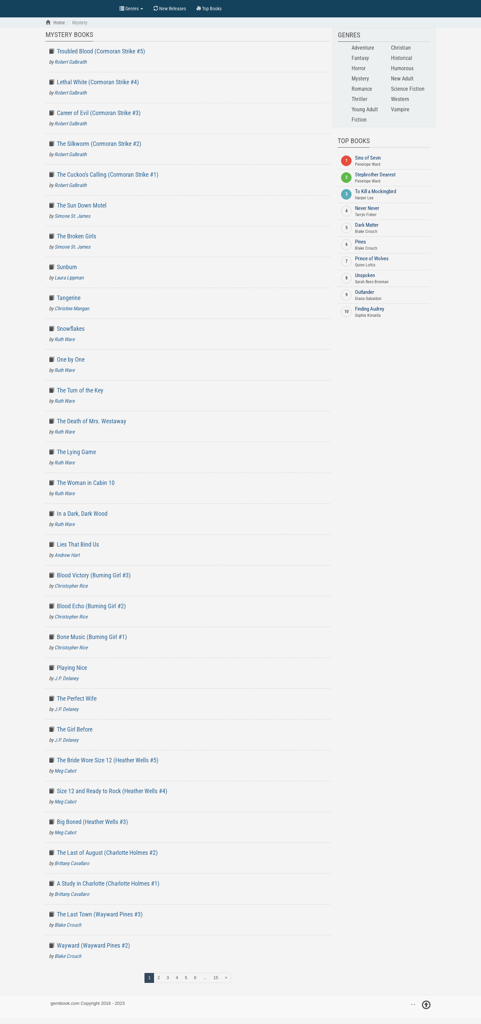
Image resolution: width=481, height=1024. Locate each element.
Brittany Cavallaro (71, 863)
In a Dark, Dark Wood (82, 513)
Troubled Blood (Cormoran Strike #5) (101, 51)
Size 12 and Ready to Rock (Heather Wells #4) (112, 791)
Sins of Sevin (368, 158)
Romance (362, 89)
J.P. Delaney (66, 678)
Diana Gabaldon (368, 298)
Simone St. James (72, 216)
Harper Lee (364, 198)
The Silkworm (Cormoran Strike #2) (99, 143)
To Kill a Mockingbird (375, 191)
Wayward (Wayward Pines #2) (93, 945)
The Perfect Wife (77, 698)
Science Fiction (408, 89)
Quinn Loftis (365, 265)
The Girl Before (74, 729)
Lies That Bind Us (78, 544)
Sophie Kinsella (368, 315)
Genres (131, 8)
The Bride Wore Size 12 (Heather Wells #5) (108, 760)
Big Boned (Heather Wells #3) (92, 821)
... (204, 977)
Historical (401, 58)
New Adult (402, 78)
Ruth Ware (64, 339)
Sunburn (67, 267)
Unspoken (365, 275)
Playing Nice (72, 667)
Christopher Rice (71, 586)
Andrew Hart (66, 555)
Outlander (364, 292)
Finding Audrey (369, 309)
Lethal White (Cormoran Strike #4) (98, 82)
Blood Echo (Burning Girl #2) (91, 606)
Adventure (363, 48)
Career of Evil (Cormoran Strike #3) (99, 112)
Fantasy (360, 58)
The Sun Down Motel (81, 205)
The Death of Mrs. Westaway (91, 421)
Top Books (79, 8)
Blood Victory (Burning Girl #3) (94, 575)
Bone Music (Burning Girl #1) (92, 636)
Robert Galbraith (70, 62)
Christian (401, 48)
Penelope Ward (367, 164)
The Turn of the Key (80, 390)
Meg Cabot (65, 771)
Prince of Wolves (372, 258)
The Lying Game (76, 451)
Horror (359, 68)
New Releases (169, 8)
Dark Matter (367, 225)
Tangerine (68, 297)
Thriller (359, 99)
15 (215, 977)
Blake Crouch (67, 925)
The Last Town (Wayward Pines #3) (100, 914)
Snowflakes (71, 328)
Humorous (402, 68)
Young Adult (365, 109)
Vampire (400, 109)
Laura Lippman (69, 278)
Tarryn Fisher (366, 214)
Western (400, 99)
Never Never (367, 208)
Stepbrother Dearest (375, 175)
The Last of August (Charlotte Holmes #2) (107, 852)
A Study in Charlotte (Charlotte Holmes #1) (108, 883)
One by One (71, 359)
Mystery (360, 78)
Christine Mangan (71, 308)
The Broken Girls (76, 236)
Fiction (359, 119)
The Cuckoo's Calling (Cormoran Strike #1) (108, 174)
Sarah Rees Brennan (372, 281)
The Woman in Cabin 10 (86, 482)
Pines (360, 242)
